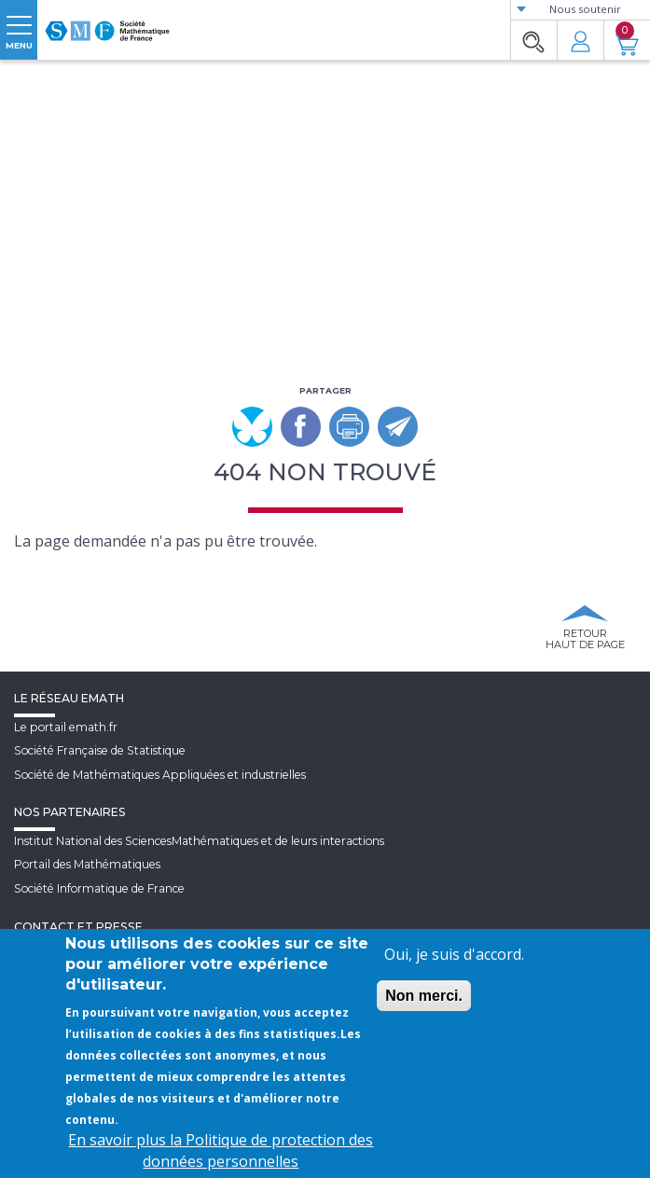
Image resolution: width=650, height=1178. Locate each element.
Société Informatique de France (99, 888)
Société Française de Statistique (100, 750)
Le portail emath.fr (66, 727)
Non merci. (424, 996)
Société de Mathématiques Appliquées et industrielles (160, 775)
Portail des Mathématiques (87, 864)
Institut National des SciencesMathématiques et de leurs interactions (199, 841)
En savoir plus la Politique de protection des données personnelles (220, 1150)
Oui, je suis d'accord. (454, 954)
